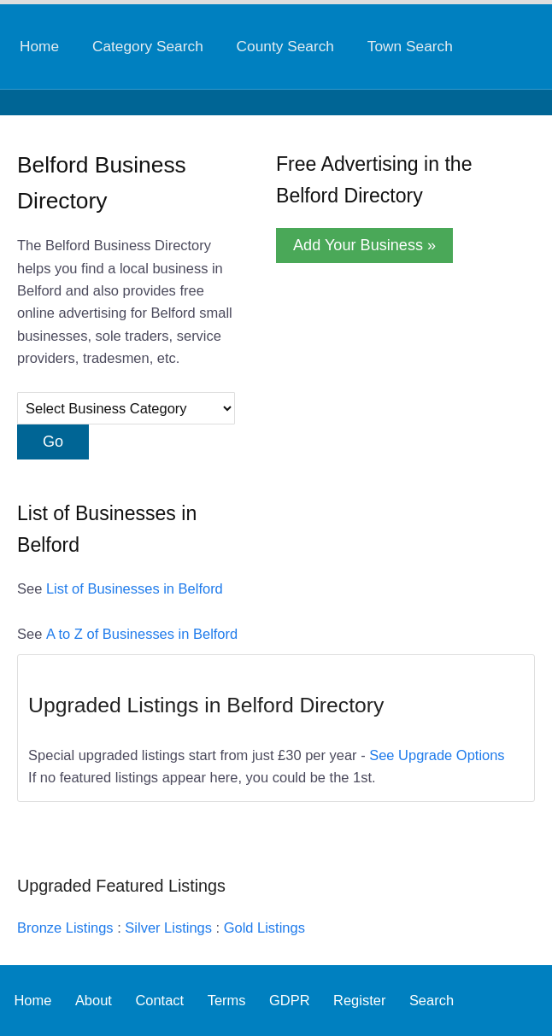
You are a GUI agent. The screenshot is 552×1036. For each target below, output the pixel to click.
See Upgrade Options (436, 755)
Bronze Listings (65, 927)
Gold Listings (264, 927)
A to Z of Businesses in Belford (142, 633)
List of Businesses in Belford (134, 588)
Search (431, 1000)
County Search (285, 46)
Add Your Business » (364, 245)
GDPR (289, 1000)
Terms (227, 1000)
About (93, 1000)
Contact (159, 1000)
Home (39, 46)
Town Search (410, 46)
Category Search (147, 46)
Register (359, 1000)
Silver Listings (168, 927)
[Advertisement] (388, 392)
